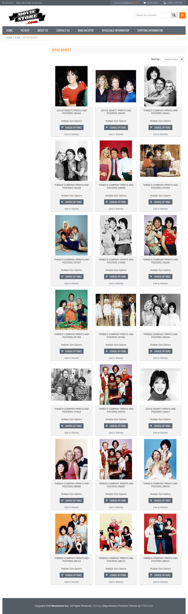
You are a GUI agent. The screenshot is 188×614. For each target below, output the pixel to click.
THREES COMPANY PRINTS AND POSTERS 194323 (72, 186)
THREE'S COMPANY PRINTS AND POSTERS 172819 (71, 410)
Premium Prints (11, 94)
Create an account (33, 3)
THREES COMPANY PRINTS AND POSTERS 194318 (160, 336)
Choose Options (26, 171)
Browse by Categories (15, 75)
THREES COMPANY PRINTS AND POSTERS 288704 (160, 485)
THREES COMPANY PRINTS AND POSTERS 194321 (160, 112)
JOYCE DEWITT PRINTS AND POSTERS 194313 (160, 410)
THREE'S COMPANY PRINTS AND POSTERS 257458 (71, 336)
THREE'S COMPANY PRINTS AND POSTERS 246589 (116, 186)
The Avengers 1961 (14, 204)
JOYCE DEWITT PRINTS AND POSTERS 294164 (72, 112)
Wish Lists (152, 3)
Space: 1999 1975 (13, 223)
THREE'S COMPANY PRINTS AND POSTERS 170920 (116, 261)
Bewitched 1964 (12, 241)
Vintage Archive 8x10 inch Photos (20, 63)
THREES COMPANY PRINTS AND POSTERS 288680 (72, 485)
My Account (7, 3)
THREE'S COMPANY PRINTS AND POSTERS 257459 (160, 186)
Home (9, 37)
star (17, 37)
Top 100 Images (12, 69)
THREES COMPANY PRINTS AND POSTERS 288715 (116, 559)
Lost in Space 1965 (13, 216)
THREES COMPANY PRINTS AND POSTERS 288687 (116, 485)
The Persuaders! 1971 (15, 235)
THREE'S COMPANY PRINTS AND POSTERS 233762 (116, 410)
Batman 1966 (10, 198)
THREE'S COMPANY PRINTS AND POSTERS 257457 (71, 261)
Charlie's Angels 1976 (15, 210)
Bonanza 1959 (11, 254)
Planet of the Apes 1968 (16, 229)
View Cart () (175, 3)
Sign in (19, 3)
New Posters (10, 88)
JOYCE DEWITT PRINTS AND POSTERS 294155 (24, 155)
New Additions (11, 57)
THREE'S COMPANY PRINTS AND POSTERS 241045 (160, 261)
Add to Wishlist (24, 178)
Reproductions (11, 82)
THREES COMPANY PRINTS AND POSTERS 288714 (72, 559)
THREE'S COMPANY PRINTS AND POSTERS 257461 (116, 336)
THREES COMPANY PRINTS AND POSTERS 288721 (160, 559)
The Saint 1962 (11, 247)
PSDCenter (147, 605)
